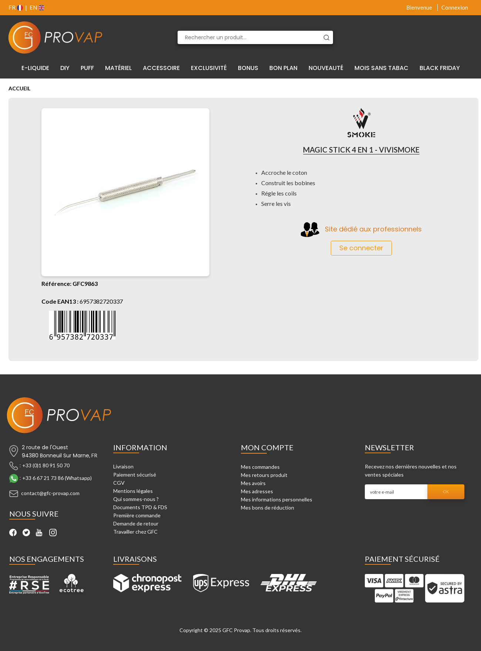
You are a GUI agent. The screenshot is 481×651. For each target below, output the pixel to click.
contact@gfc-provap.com (50, 493)
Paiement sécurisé (134, 474)
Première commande (137, 515)
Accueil (19, 88)
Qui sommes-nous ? (136, 499)
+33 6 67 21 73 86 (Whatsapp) (57, 478)
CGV (119, 483)
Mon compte (267, 447)
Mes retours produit (264, 475)
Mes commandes (260, 467)
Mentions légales (133, 491)
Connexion (454, 7)
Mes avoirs (253, 483)
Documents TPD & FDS (140, 507)
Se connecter (361, 248)
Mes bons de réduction (267, 507)
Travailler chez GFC (135, 531)
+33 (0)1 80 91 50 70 (46, 465)
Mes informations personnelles (276, 499)
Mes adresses (257, 491)
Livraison (123, 466)
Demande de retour (135, 523)
